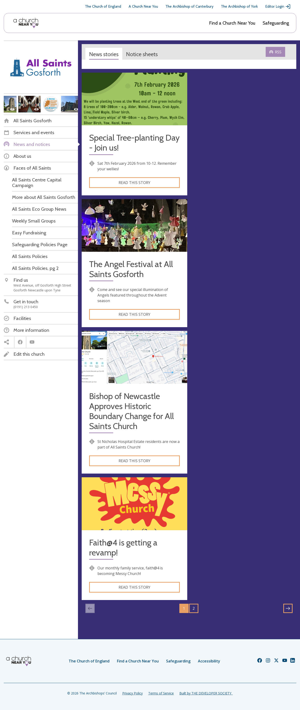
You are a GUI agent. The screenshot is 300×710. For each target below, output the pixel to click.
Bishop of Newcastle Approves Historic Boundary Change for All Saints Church (131, 411)
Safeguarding (276, 23)
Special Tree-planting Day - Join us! (134, 143)
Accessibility (209, 661)
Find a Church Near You (232, 23)
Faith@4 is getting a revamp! (123, 548)
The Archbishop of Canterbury (189, 6)
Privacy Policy (132, 693)
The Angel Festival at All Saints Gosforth (131, 269)
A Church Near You (143, 6)
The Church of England (103, 6)
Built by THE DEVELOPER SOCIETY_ (206, 693)
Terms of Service (161, 693)
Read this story (134, 182)
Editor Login (278, 6)
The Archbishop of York (239, 6)
